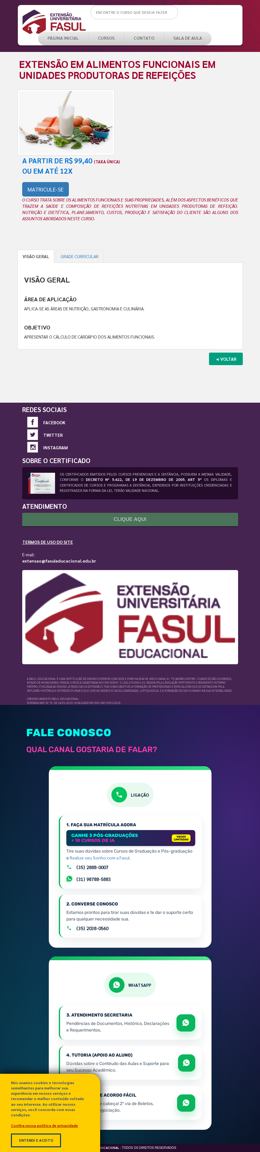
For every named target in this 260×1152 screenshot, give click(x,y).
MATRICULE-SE (46, 189)
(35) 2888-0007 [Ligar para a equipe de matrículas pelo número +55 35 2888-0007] (87, 867)
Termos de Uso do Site (47, 542)
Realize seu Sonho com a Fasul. (100, 857)
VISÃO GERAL (36, 256)
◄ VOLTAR (226, 359)
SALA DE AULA (187, 38)
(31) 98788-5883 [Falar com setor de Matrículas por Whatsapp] (88, 879)
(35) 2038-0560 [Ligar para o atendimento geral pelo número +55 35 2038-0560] (87, 928)
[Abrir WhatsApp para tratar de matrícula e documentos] (185, 1023)
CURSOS (106, 38)
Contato (144, 38)
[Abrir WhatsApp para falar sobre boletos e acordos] (186, 1103)
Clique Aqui (130, 519)
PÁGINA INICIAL (63, 38)
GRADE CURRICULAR (80, 256)
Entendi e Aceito (36, 1140)
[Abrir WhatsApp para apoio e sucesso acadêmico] (186, 1063)
